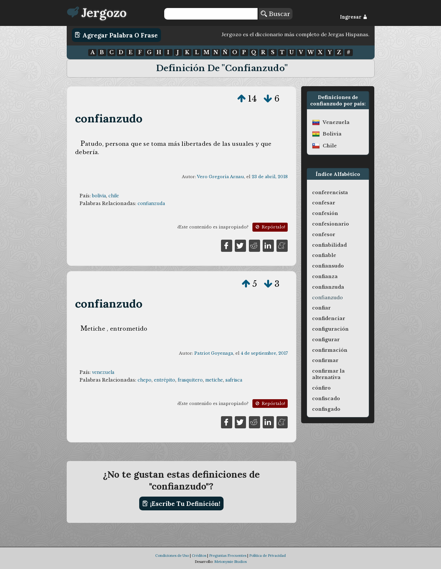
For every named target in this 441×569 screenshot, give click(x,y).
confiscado (326, 398)
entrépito (164, 380)
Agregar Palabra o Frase (116, 35)
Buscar (275, 14)
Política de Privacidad (267, 555)
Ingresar (353, 17)
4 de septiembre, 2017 (264, 353)
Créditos (199, 555)
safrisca (233, 380)
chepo (144, 380)
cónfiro (321, 388)
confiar (321, 308)
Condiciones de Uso (172, 555)
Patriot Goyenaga (213, 353)
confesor (323, 234)
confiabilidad (329, 245)
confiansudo (328, 266)
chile (113, 196)
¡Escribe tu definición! (181, 503)
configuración (330, 329)
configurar (326, 339)
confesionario (330, 224)
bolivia (99, 196)
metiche (214, 380)
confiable (324, 255)
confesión (325, 213)
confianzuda (151, 203)
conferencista (330, 192)
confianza (325, 276)
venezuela (103, 372)
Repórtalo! (269, 227)
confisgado (326, 409)
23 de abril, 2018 (270, 176)
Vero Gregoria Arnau (220, 176)
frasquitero (190, 380)
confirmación (329, 350)
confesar (323, 203)
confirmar (325, 360)
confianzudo (108, 118)
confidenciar (328, 318)
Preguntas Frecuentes (227, 555)
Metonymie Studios (230, 561)
